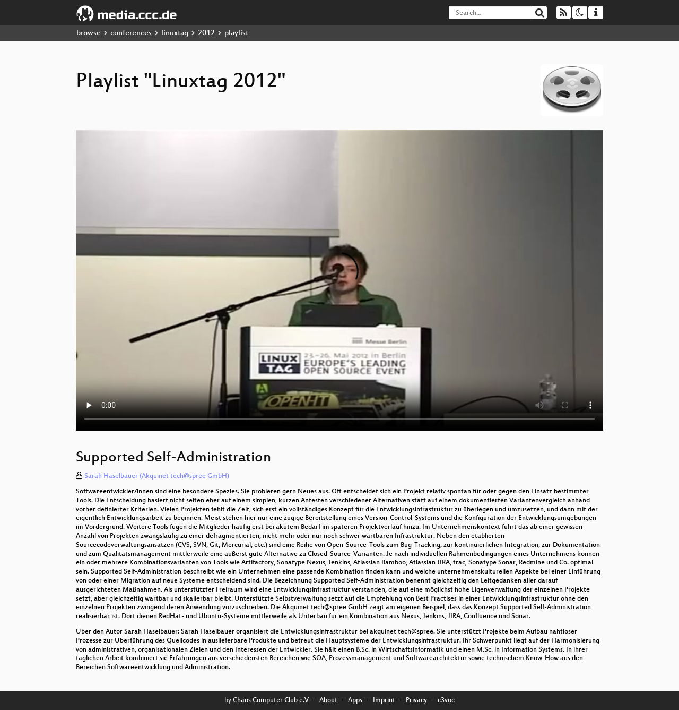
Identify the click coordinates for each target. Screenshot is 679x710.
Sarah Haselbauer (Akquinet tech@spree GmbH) (156, 476)
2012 (206, 33)
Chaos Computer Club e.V (271, 700)
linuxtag (174, 33)
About (328, 700)
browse (88, 33)
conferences (131, 33)
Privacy (416, 700)
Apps (355, 700)
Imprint (384, 700)
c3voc (446, 700)
